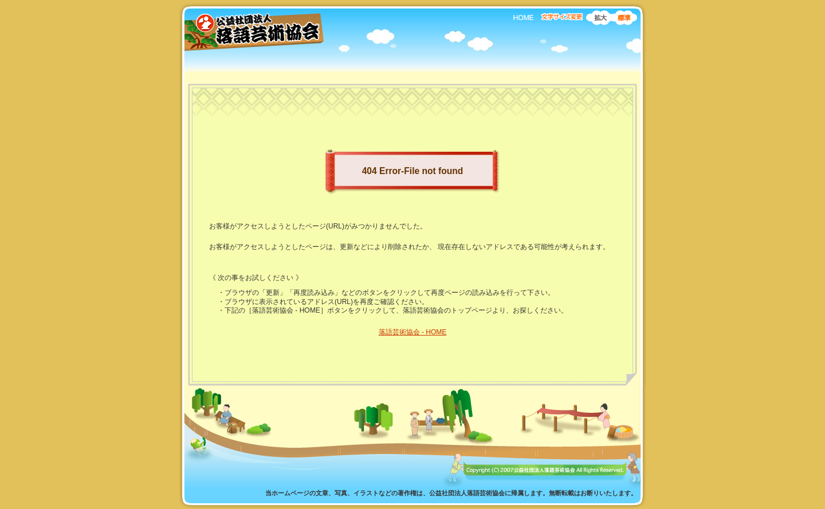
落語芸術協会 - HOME (413, 332)
